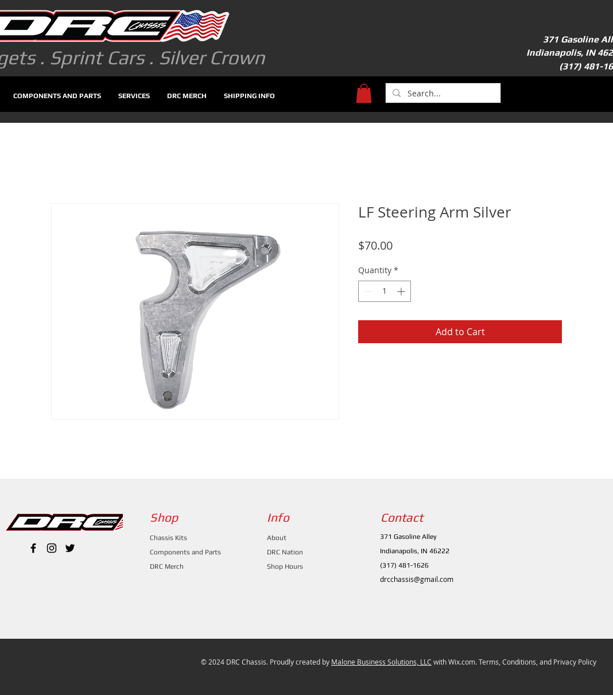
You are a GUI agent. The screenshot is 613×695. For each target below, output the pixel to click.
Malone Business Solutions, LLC (381, 661)
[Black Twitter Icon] (70, 548)
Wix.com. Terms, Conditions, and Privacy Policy (522, 661)
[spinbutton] (384, 291)
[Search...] (442, 93)
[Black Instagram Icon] (51, 548)
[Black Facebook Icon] (33, 548)
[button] (364, 93)
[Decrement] (367, 291)
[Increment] (402, 291)
